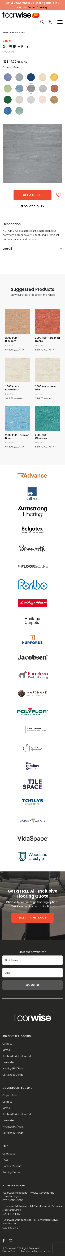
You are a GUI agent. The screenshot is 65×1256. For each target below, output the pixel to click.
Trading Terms (11, 1172)
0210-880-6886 (13, 1200)
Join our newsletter (32, 952)
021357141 (10, 1228)
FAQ (5, 1160)
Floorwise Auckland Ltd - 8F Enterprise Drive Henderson (30, 1221)
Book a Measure (12, 1166)
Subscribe (32, 985)
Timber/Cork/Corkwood (16, 1056)
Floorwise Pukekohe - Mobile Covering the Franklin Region (28, 1194)
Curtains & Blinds (12, 1075)
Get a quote (32, 195)
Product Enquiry (32, 206)
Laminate (8, 1062)
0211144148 (11, 1214)
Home (6, 32)
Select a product (33, 918)
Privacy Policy (9, 1251)
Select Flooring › (38, 7)
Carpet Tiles (10, 1095)
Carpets (7, 1044)
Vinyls (6, 1050)
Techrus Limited (42, 1251)
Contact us (8, 1154)
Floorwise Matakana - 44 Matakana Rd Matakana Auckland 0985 (32, 1208)
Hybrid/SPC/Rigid (13, 1068)
